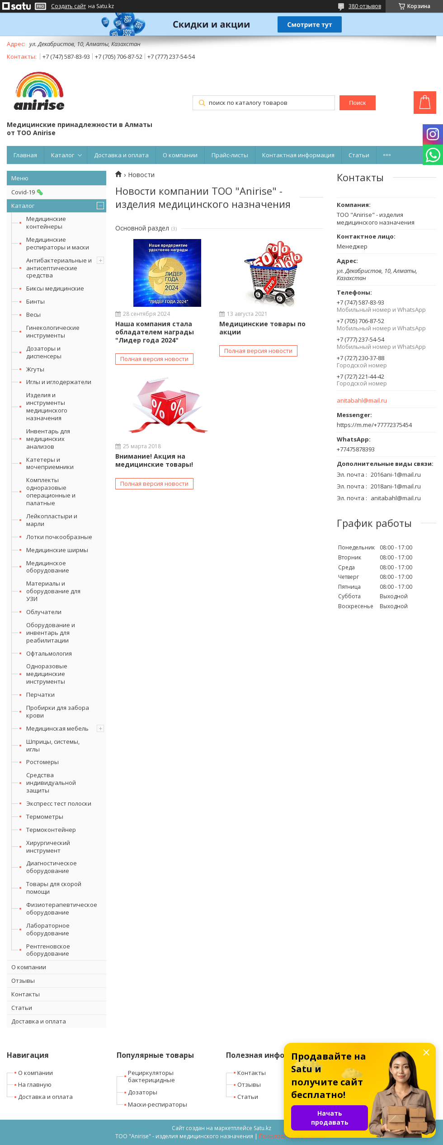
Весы (33, 314)
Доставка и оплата (121, 155)
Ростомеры (42, 762)
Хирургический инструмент (48, 846)
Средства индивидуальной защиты (51, 782)
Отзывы (23, 980)
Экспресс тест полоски (58, 803)
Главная (25, 155)
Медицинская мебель (57, 728)
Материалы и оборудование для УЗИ (53, 591)
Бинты (35, 301)
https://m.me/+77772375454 (374, 425)
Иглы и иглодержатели (58, 382)
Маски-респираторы (157, 1104)
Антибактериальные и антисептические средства (59, 268)
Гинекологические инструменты (53, 331)
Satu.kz (262, 1128)
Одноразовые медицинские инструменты (46, 673)
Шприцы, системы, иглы (53, 745)
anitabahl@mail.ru (362, 400)
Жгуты (35, 369)
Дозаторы (142, 1092)
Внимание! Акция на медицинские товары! (154, 460)
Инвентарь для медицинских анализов (48, 438)
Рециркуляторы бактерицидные (151, 1076)
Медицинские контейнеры (46, 222)
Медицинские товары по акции (262, 327)
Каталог (62, 155)
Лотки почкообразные (59, 537)
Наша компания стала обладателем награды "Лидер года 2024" (154, 331)
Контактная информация (298, 155)
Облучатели (43, 612)
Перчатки (40, 694)
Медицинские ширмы (57, 550)
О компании (180, 155)
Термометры (44, 816)
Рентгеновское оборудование (48, 950)
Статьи (359, 155)
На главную (35, 1084)
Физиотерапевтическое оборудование (61, 908)
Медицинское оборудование (47, 567)
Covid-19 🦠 (27, 192)
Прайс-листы (230, 155)
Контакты (25, 994)
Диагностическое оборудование (51, 867)
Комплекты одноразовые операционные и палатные (50, 491)
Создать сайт (68, 6)
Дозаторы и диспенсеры (43, 352)
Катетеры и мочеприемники (50, 463)
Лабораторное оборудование (48, 929)
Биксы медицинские (55, 288)
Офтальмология (49, 653)
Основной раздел (142, 228)
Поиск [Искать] (357, 102)
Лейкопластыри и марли (51, 520)
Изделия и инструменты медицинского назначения (46, 406)
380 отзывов (365, 6)
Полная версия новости (154, 359)
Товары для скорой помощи (53, 888)
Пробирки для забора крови (57, 711)
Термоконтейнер (51, 830)
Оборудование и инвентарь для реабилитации (50, 632)
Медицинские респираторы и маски (57, 243)
